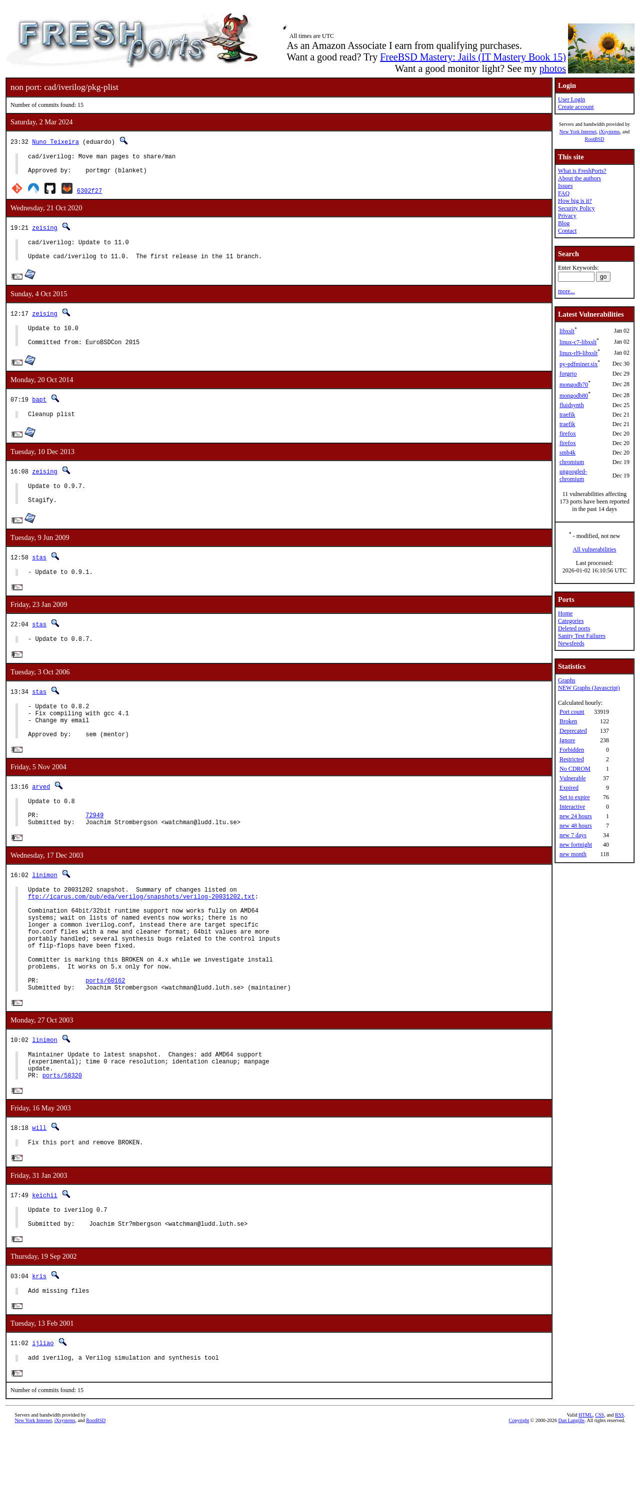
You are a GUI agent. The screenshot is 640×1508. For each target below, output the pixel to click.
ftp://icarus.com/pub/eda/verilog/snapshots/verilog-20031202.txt (141, 936)
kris (39, 1349)
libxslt (567, 331)
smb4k (568, 452)
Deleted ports (574, 628)
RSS (619, 1491)
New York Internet (578, 131)
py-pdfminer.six (579, 364)
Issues (565, 185)
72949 (95, 850)
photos (553, 68)
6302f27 (89, 195)
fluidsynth (572, 405)
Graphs (567, 680)
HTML (585, 1491)
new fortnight (576, 844)
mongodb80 (574, 395)
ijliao (43, 1418)
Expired (569, 787)
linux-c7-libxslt (578, 342)
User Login (571, 99)
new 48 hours (576, 825)
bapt (39, 413)
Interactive (572, 806)
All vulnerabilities (594, 549)
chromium (572, 462)
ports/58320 (62, 1141)
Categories (571, 620)
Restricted (572, 759)
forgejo (568, 373)
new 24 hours (576, 816)
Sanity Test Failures (582, 635)
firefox (568, 433)
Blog (564, 223)
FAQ (564, 193)
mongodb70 (574, 384)
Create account (576, 106)
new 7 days (573, 835)
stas (39, 576)
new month (573, 854)
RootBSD (594, 139)
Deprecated (573, 730)
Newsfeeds (571, 643)
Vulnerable (573, 778)
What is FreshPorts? (582, 170)
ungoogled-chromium (573, 475)
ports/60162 (105, 1038)
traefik (567, 414)
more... (566, 291)
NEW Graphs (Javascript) (589, 687)
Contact (567, 230)
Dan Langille (571, 1497)
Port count (572, 711)
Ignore (567, 740)
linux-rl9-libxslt (579, 353)
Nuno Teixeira (55, 141)
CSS (599, 1491)
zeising (44, 232)
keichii (44, 1263)
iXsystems (609, 131)
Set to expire (575, 797)
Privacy (567, 215)
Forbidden (572, 749)
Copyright (519, 1497)
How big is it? (575, 200)
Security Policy (576, 208)
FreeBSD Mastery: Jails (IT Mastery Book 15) (473, 56)
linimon (44, 912)
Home (565, 613)
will (39, 1194)
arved (41, 817)
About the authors (579, 178)
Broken (568, 721)
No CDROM (575, 768)
